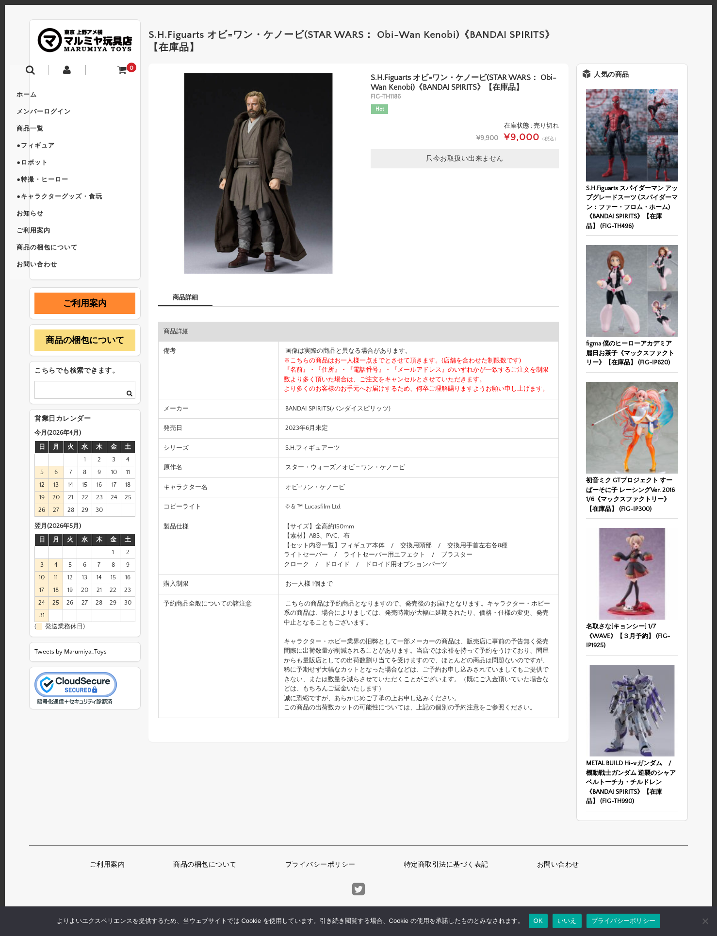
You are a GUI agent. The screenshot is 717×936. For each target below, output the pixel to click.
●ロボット (55, 177)
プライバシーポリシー (320, 865)
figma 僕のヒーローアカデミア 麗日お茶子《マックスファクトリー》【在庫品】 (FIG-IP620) (630, 353)
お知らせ (52, 238)
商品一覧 (52, 136)
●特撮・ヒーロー (65, 198)
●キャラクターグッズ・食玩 (82, 218)
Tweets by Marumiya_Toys (70, 687)
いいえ (567, 920)
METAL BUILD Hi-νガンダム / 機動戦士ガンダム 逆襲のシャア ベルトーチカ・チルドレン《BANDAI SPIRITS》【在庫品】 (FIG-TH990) (631, 782)
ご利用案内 (56, 259)
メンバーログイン (66, 116)
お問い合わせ (59, 299)
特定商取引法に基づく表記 (446, 865)
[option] (258, 173)
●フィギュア (58, 157)
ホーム (49, 96)
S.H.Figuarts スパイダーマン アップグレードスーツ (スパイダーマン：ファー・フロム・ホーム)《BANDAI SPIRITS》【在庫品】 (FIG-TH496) (632, 207)
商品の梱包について (69, 279)
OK (538, 920)
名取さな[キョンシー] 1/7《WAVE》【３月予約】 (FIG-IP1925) (628, 636)
